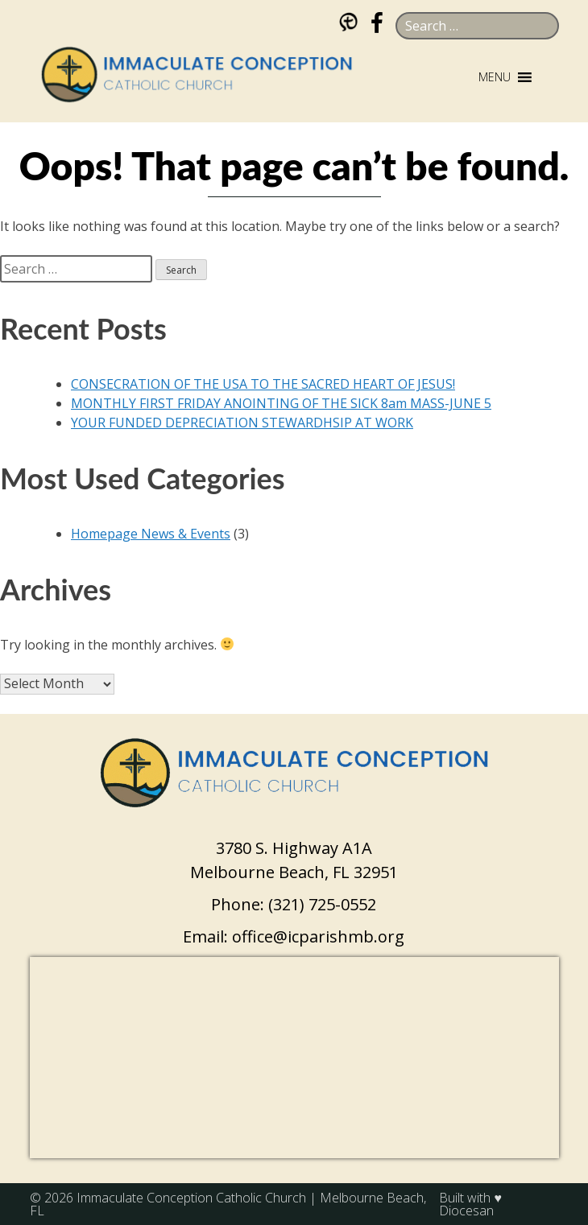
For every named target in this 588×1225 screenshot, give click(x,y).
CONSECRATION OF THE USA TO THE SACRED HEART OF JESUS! (263, 384)
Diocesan (466, 1210)
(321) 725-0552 (322, 904)
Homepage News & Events (150, 533)
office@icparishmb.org (318, 936)
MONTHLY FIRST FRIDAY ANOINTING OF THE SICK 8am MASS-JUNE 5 (281, 403)
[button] (494, 77)
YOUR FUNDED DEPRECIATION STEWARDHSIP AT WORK (242, 422)
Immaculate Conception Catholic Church (191, 1197)
